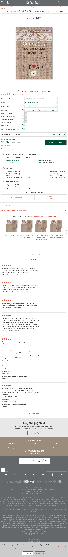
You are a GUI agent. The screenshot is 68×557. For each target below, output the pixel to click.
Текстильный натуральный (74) (42, 216)
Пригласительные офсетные (26, 229)
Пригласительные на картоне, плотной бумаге (41, 230)
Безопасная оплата (33, 181)
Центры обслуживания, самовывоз (33, 157)
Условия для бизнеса (34, 440)
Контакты (56, 448)
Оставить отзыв (35, 254)
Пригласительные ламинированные (56, 229)
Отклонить (40, 553)
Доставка (33, 168)
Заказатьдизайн (50, 197)
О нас (34, 444)
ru (3, 470)
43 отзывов (19, 94)
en (6, 470)
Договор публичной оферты (34, 534)
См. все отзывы (34, 413)
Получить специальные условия (17, 197)
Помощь (11, 448)
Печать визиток (34, 540)
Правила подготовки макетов (56, 470)
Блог (56, 444)
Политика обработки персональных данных (34, 532)
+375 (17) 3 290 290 (35, 451)
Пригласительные (11, 228)
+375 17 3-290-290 (27, 493)
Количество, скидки (9, 134)
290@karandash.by (34, 453)
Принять (28, 553)
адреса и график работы (52, 505)
